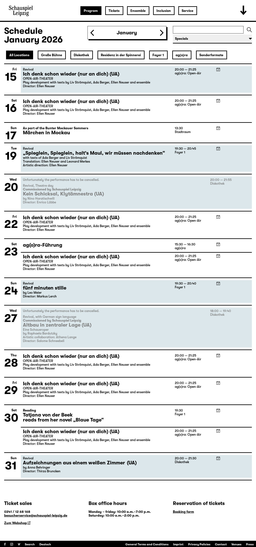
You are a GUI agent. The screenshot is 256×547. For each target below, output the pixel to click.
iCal (218, 69)
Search (30, 544)
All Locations (19, 55)
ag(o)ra (182, 55)
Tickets (114, 11)
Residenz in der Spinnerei (121, 55)
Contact (221, 544)
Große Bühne (51, 55)
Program (91, 11)
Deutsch (45, 544)
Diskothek (81, 55)
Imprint (178, 544)
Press (250, 544)
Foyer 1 (158, 55)
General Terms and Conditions (147, 544)
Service (187, 11)
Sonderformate (211, 55)
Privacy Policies (199, 544)
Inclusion (163, 11)
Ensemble (138, 11)
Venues (236, 544)
